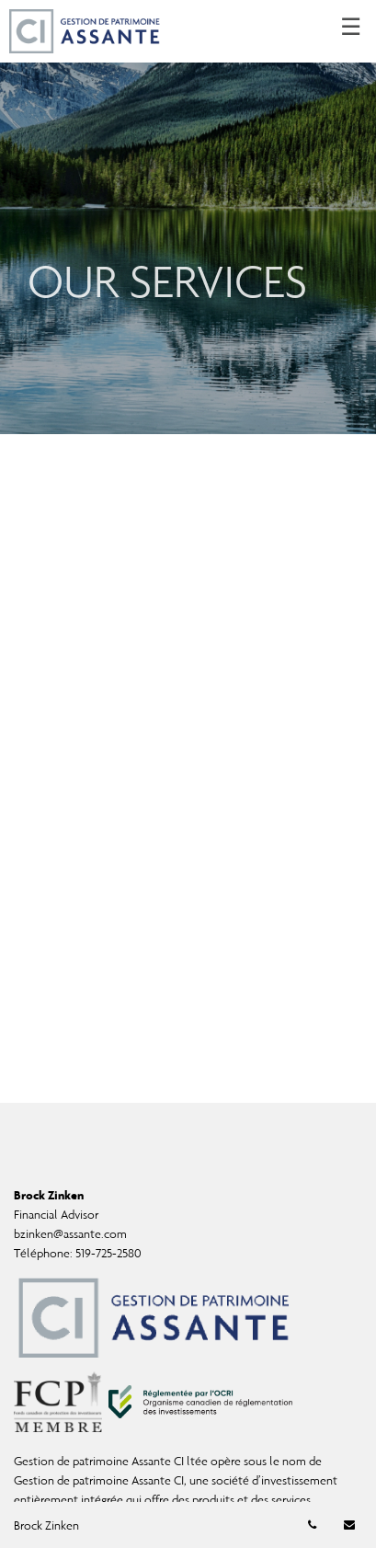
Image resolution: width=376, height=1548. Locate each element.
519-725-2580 (108, 1253)
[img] (188, 217)
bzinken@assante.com (70, 1234)
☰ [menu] (350, 27)
